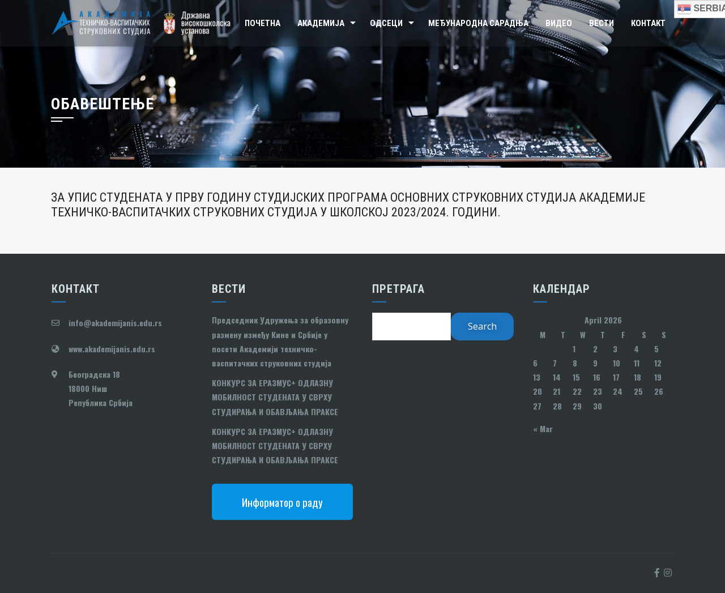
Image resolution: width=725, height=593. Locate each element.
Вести (601, 23)
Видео (558, 23)
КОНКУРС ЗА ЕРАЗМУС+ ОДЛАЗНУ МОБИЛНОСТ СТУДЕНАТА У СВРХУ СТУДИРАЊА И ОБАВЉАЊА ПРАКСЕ (275, 397)
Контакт (648, 23)
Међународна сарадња (478, 23)
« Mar (543, 428)
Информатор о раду (282, 502)
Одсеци (386, 23)
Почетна (262, 23)
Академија (320, 23)
